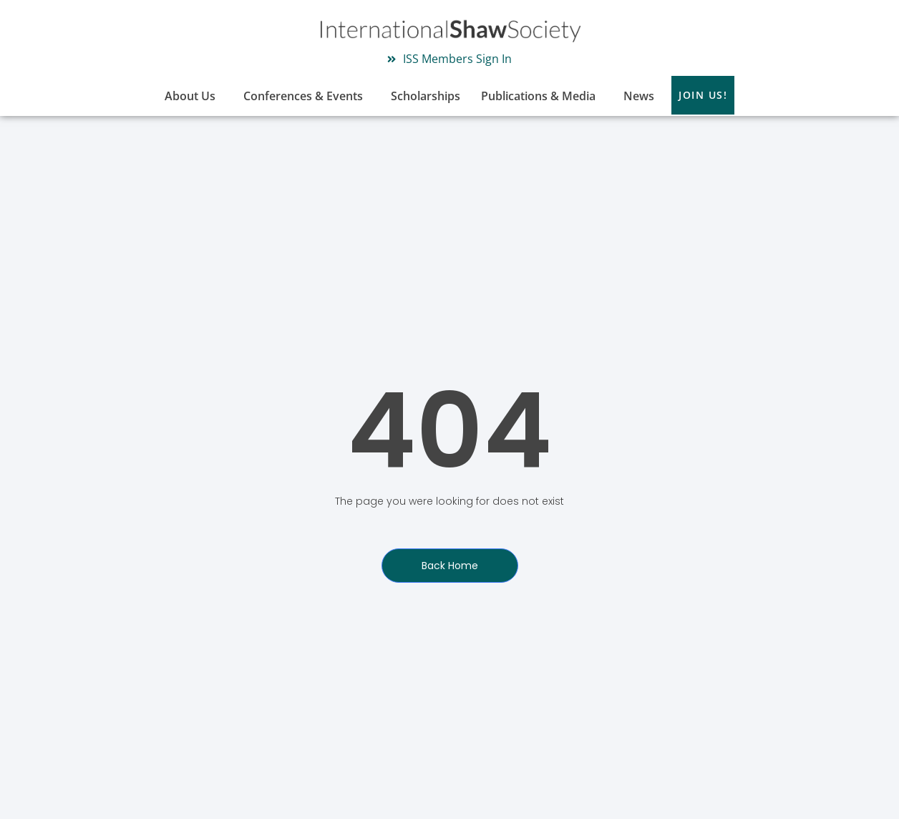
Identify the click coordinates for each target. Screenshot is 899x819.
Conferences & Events (306, 96)
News (638, 96)
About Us (194, 96)
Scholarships (425, 96)
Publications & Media (542, 96)
